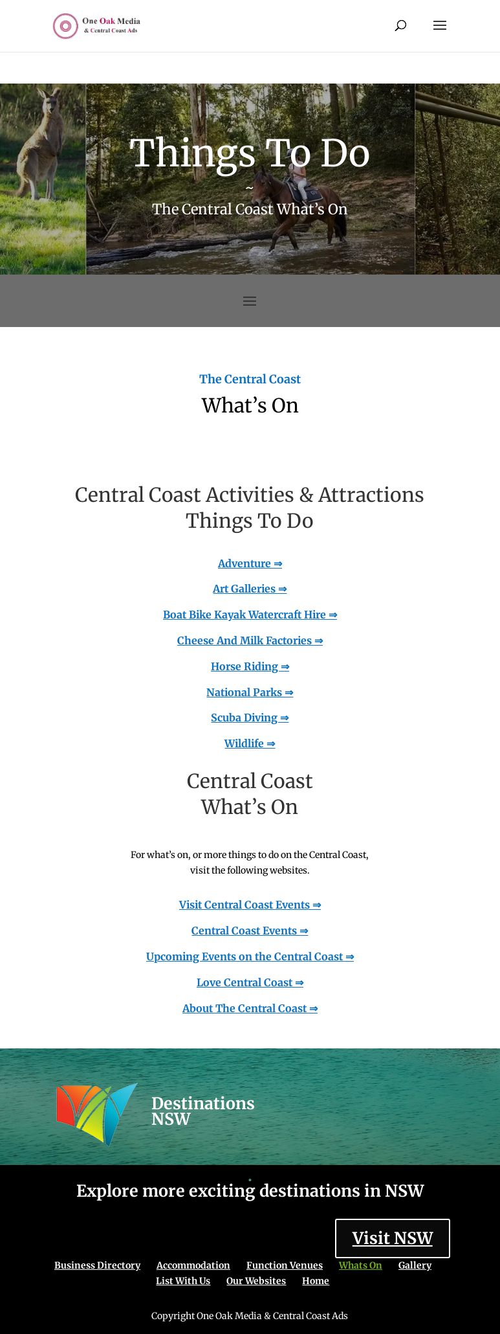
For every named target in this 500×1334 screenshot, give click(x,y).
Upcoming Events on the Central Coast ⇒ (250, 956)
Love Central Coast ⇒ (250, 982)
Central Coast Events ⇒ (249, 930)
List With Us (183, 1281)
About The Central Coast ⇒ (250, 1008)
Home (315, 1281)
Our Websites (256, 1281)
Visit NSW (393, 1238)
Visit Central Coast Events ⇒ (250, 904)
